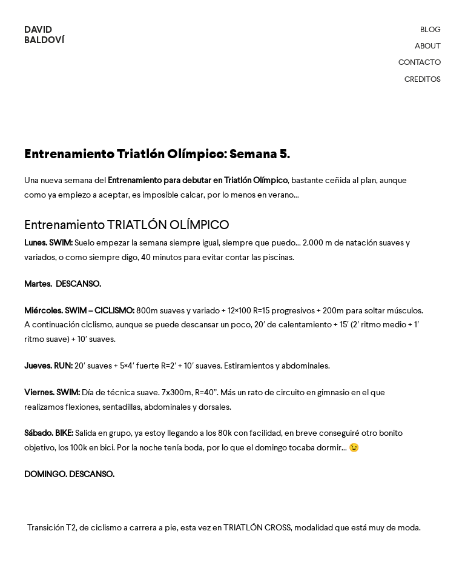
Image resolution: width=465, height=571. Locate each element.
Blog (430, 29)
